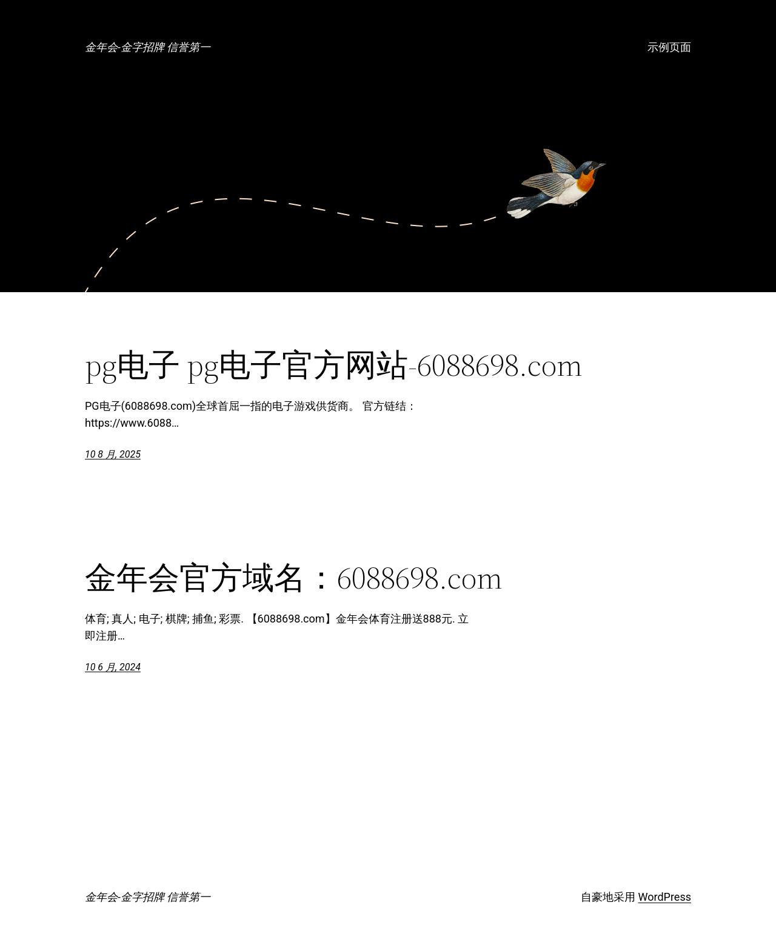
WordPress (664, 896)
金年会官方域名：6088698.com (294, 577)
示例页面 (669, 47)
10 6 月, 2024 (113, 667)
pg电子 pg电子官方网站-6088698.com (334, 365)
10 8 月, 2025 (113, 454)
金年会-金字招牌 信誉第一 (147, 47)
